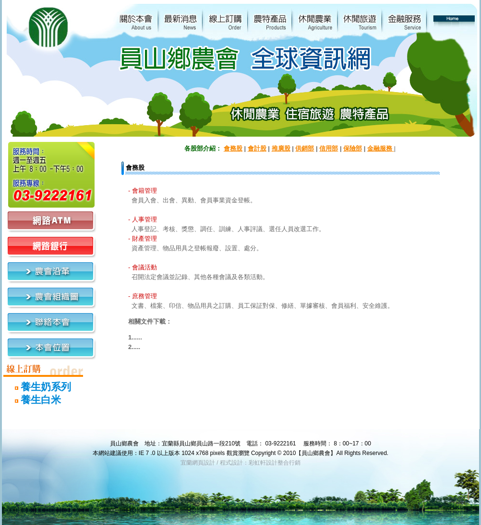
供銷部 (304, 148)
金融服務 (380, 148)
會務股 (233, 148)
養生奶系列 (37, 386)
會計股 (257, 148)
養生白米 (32, 399)
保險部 (352, 148)
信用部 (328, 148)
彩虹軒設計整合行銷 (275, 462)
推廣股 (281, 148)
